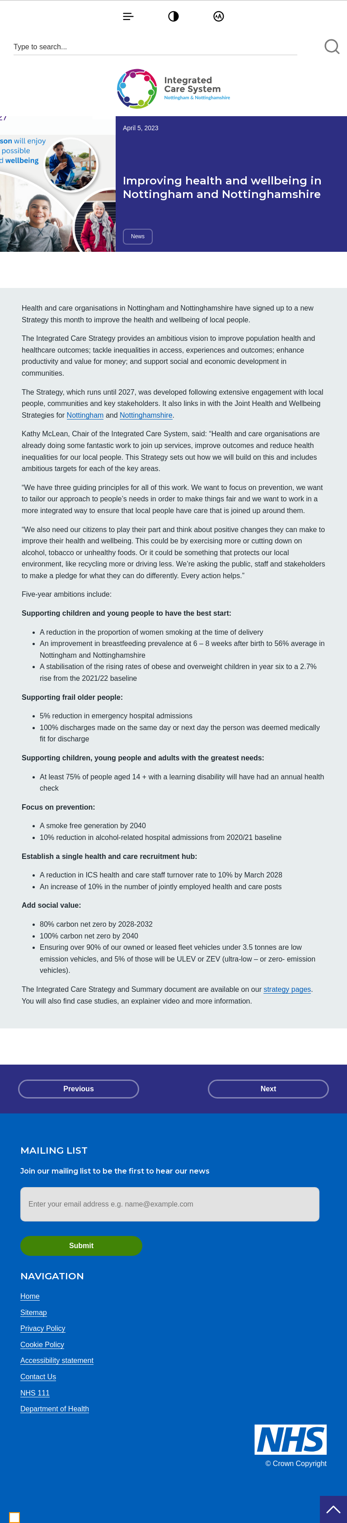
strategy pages (287, 989)
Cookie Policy (42, 1345)
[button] (128, 16)
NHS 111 (35, 1393)
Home (30, 1296)
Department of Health (54, 1409)
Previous (78, 1089)
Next (269, 1089)
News (138, 236)
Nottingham (85, 415)
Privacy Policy (43, 1328)
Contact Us (38, 1377)
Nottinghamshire (146, 415)
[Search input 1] (155, 46)
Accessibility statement (57, 1360)
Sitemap (33, 1312)
